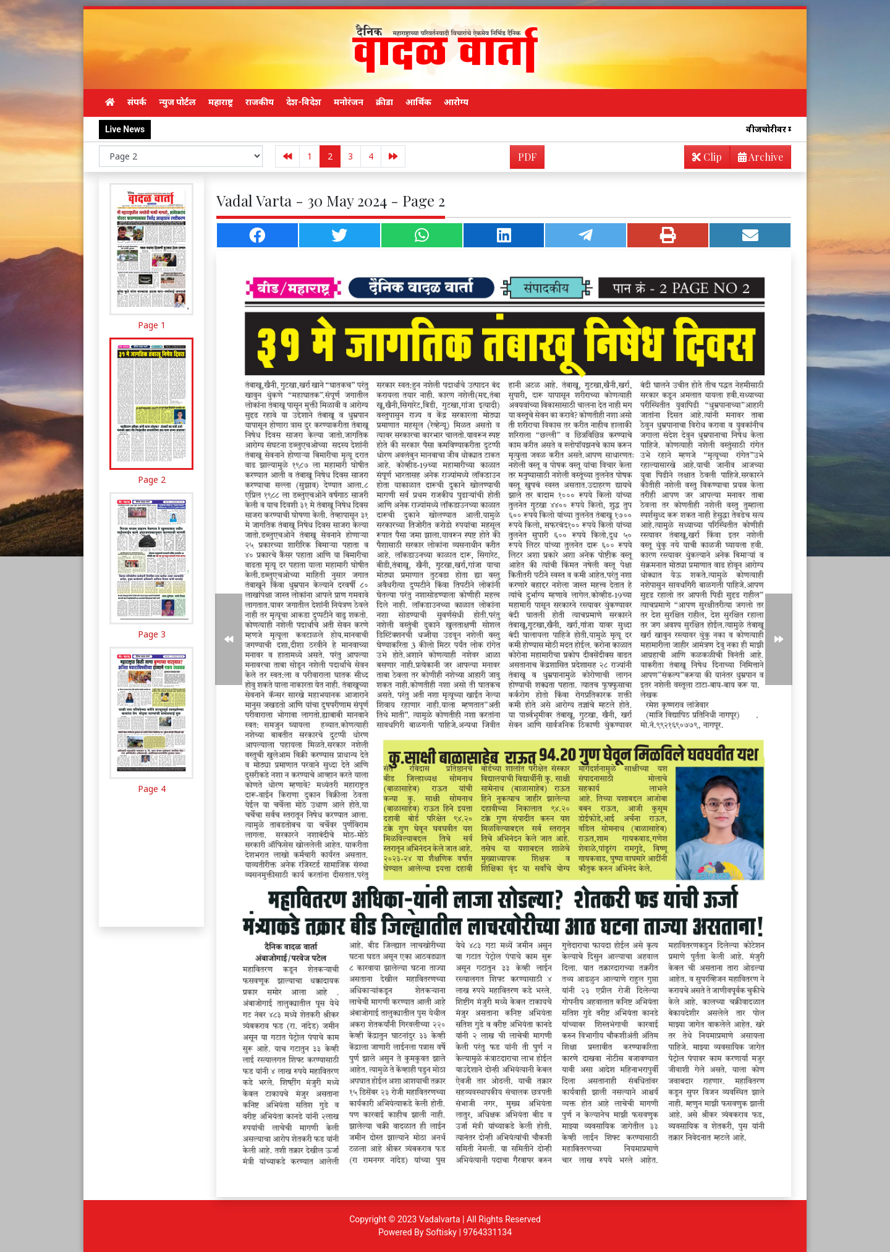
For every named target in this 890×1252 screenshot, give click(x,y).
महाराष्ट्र (220, 102)
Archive (757, 159)
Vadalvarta (439, 1219)
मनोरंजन (348, 102)
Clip (707, 156)
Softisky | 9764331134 (469, 1232)
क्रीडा (384, 102)
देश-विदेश (303, 102)
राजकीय (259, 102)
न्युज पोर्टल (177, 102)
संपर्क (136, 102)
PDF (527, 156)
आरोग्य (456, 102)
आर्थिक (418, 102)
